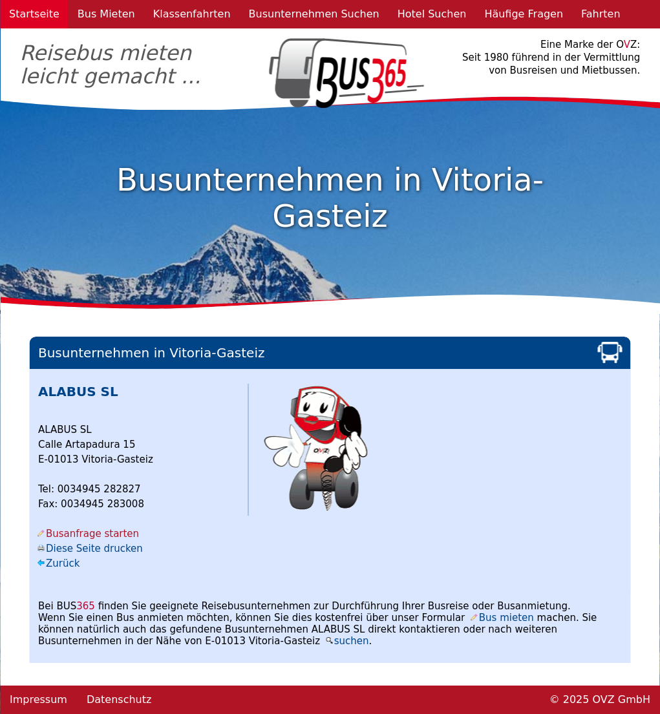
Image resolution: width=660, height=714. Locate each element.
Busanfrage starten (92, 534)
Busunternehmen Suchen (314, 14)
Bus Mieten (106, 14)
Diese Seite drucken (94, 548)
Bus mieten (506, 618)
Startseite (34, 14)
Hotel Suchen (432, 14)
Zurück (63, 563)
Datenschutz (119, 699)
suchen (351, 641)
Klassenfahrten (192, 14)
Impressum (38, 699)
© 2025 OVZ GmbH (599, 699)
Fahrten (601, 14)
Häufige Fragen (523, 14)
